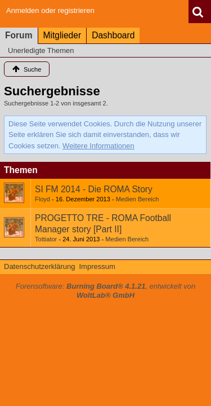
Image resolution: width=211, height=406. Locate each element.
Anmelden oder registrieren (50, 10)
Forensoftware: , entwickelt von (106, 291)
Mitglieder (62, 35)
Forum (19, 35)
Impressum (97, 266)
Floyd (42, 199)
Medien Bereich (137, 199)
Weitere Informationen (98, 146)
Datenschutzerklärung (39, 266)
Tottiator (46, 239)
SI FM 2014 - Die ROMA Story (93, 189)
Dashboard (113, 35)
